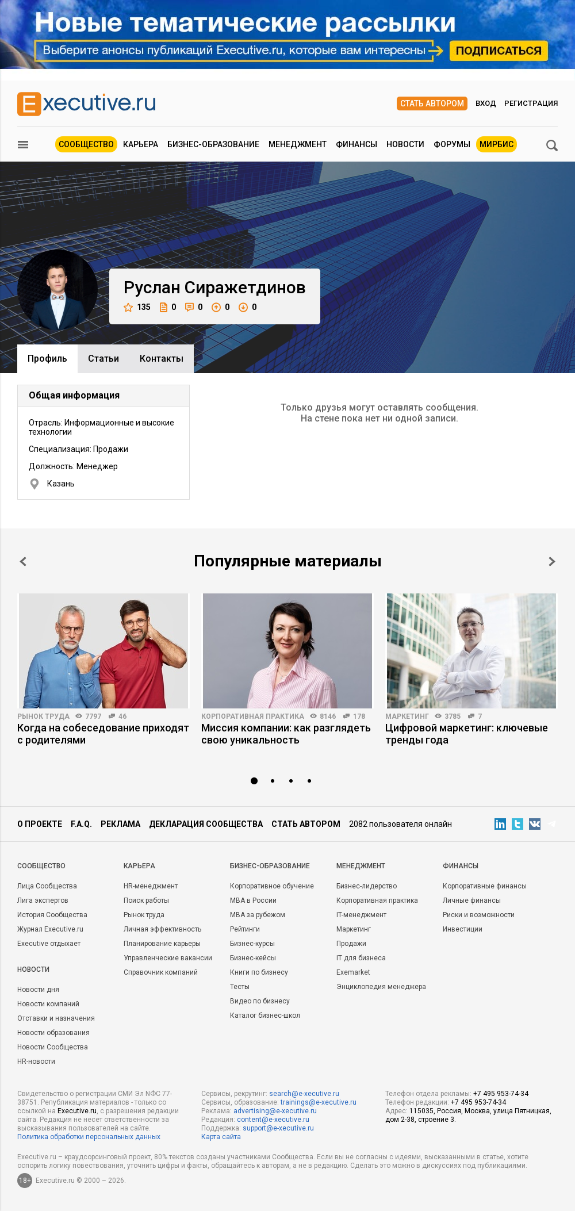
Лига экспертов (42, 900)
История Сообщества (52, 915)
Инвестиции (462, 929)
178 (359, 716)
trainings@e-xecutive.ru (318, 1102)
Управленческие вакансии (168, 958)
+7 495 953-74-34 (500, 1094)
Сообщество (86, 144)
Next (552, 561)
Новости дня (38, 990)
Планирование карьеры (162, 944)
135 (137, 307)
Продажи (351, 944)
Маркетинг (407, 716)
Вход (486, 103)
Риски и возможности (479, 915)
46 (122, 716)
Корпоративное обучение (272, 886)
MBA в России (253, 900)
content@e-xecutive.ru (273, 1120)
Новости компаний (48, 1004)
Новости (405, 144)
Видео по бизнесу (260, 1001)
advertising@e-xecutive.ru (275, 1111)
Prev (23, 561)
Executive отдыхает (48, 944)
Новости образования (53, 1033)
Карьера (140, 144)
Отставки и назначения (56, 1018)
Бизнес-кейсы (253, 958)
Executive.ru (77, 1111)
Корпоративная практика (252, 716)
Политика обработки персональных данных (88, 1137)
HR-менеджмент (151, 886)
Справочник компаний (161, 972)
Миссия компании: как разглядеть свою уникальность (286, 734)
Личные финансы (472, 900)
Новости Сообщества (52, 1047)
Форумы (452, 144)
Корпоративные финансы (485, 886)
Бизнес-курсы (252, 944)
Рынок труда (43, 716)
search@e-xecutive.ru (304, 1094)
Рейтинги (245, 929)
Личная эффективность (162, 929)
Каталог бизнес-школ (265, 1015)
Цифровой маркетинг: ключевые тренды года (466, 734)
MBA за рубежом (257, 915)
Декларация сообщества (206, 824)
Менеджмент (298, 144)
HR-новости (36, 1061)
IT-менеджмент (361, 915)
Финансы (356, 144)
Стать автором (432, 103)
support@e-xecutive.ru (278, 1128)
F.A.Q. (81, 824)
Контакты (161, 358)
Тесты (240, 987)
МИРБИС (496, 144)
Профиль (47, 358)
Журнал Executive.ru (50, 929)
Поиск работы (146, 900)
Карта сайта (221, 1137)
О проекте (39, 824)
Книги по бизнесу (259, 972)
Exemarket (353, 972)
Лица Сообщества (47, 886)
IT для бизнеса (361, 958)
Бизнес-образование (213, 144)
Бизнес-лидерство (366, 886)
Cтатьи (103, 358)
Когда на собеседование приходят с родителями (103, 734)
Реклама (120, 824)
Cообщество (41, 866)
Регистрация (531, 103)
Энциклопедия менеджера (381, 987)
